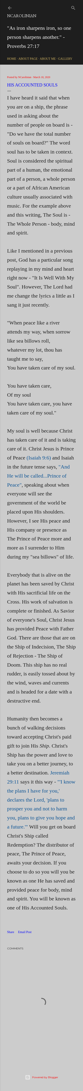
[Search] (73, 7)
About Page (28, 58)
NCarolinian (21, 15)
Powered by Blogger (41, 1077)
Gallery (65, 58)
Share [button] (10, 932)
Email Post (24, 932)
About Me (48, 58)
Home (11, 58)
